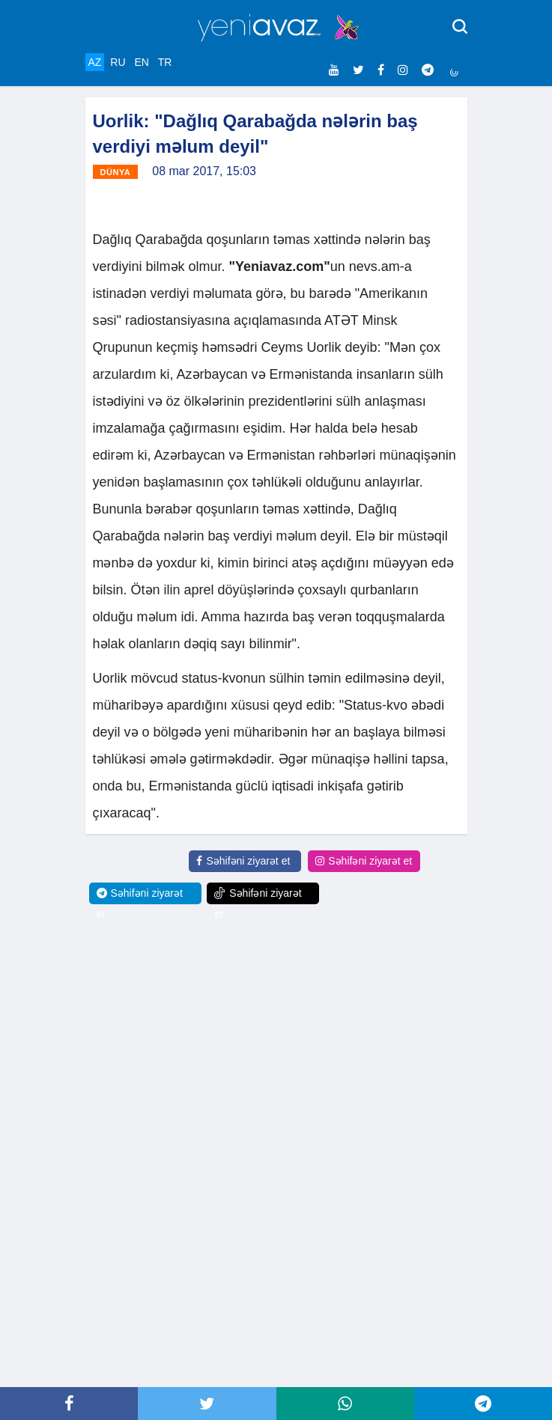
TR (165, 62)
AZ (95, 62)
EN (141, 62)
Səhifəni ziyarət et (243, 861)
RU (117, 62)
